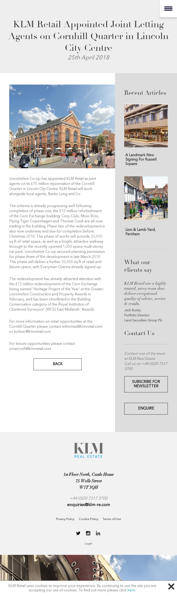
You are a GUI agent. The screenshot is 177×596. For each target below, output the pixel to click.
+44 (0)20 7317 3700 (88, 498)
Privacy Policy (65, 519)
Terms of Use (112, 519)
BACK (57, 364)
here (131, 590)
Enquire (146, 408)
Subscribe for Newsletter (146, 384)
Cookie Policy (88, 519)
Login (88, 543)
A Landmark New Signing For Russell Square (140, 159)
